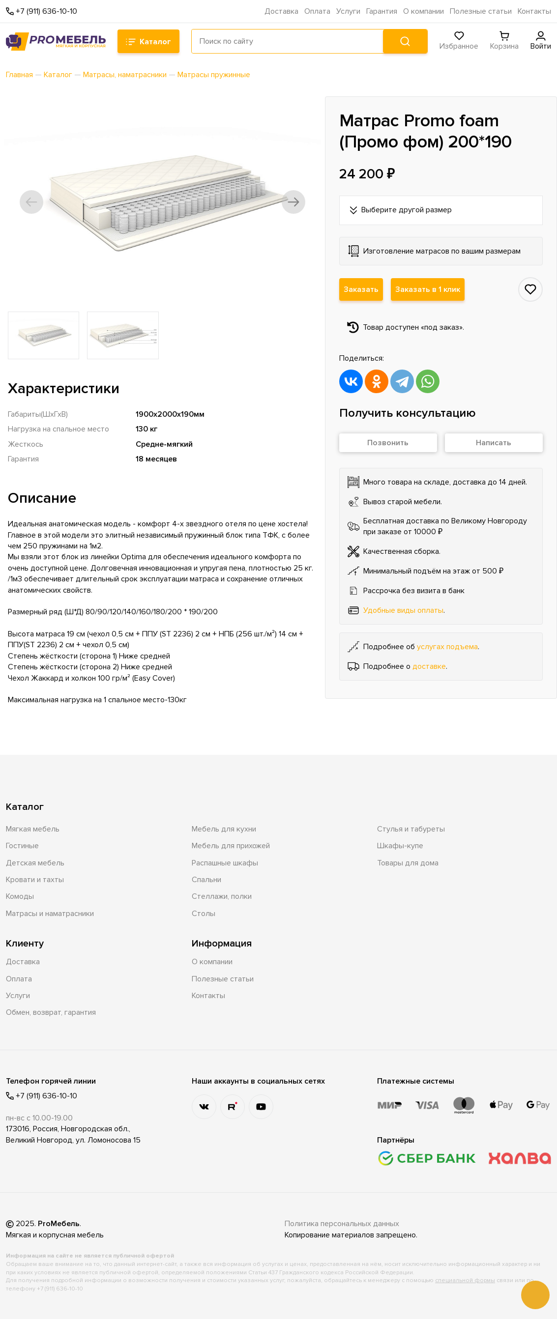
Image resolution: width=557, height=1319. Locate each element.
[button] (31, 202)
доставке (429, 666)
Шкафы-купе (400, 846)
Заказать (361, 289)
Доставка (281, 11)
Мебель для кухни (224, 829)
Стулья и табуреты (411, 829)
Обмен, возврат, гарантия (51, 1012)
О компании (423, 11)
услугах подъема (447, 647)
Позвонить (388, 443)
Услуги (348, 11)
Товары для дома (408, 863)
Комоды (20, 896)
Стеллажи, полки (222, 896)
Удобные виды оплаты (403, 610)
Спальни (206, 880)
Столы (203, 913)
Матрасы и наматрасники (50, 913)
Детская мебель (35, 863)
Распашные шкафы (225, 863)
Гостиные (22, 846)
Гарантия (381, 11)
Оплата (317, 11)
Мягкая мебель (32, 829)
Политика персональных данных (342, 1224)
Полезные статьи (481, 11)
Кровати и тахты (35, 880)
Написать (493, 443)
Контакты (534, 11)
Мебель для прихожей (231, 846)
